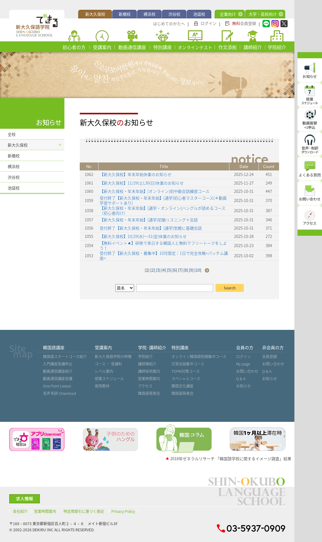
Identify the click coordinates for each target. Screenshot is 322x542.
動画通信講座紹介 (57, 371)
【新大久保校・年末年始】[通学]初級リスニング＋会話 (149, 220)
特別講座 (162, 47)
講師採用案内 (149, 371)
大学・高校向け (263, 14)
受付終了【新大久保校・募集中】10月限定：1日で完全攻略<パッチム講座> (164, 255)
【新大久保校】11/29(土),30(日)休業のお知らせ (142, 183)
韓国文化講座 (182, 386)
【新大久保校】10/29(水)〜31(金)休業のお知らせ (143, 236)
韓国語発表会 (149, 393)
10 (198, 270)
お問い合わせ (247, 371)
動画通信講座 (132, 47)
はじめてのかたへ (169, 23)
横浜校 (149, 14)
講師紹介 (252, 47)
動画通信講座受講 (57, 378)
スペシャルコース (185, 378)
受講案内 (102, 47)
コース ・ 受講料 (108, 364)
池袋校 (199, 14)
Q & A (240, 378)
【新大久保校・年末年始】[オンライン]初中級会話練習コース (154, 191)
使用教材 (102, 386)
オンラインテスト (195, 47)
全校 (12, 134)
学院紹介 (277, 47)
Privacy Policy (123, 511)
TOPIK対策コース (185, 371)
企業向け (228, 14)
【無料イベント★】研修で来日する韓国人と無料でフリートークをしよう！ (163, 245)
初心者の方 (74, 47)
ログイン (209, 23)
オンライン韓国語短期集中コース (198, 356)
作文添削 (227, 47)
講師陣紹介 (147, 364)
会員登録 (244, 23)
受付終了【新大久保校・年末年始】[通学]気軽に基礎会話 (151, 228)
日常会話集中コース (187, 364)
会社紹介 (20, 511)
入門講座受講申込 (57, 364)
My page (243, 364)
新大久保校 (95, 14)
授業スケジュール (109, 378)
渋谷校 (174, 14)
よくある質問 (310, 175)
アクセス (145, 386)
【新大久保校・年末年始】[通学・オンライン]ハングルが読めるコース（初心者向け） (162, 210)
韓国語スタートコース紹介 (65, 356)
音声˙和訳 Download (59, 393)
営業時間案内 (149, 378)
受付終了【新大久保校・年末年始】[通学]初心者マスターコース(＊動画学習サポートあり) (163, 200)
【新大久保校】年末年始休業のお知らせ (135, 174)
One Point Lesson (57, 386)
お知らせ (243, 386)
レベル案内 (104, 371)
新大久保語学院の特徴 (113, 356)
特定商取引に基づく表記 (83, 511)
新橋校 (125, 14)
